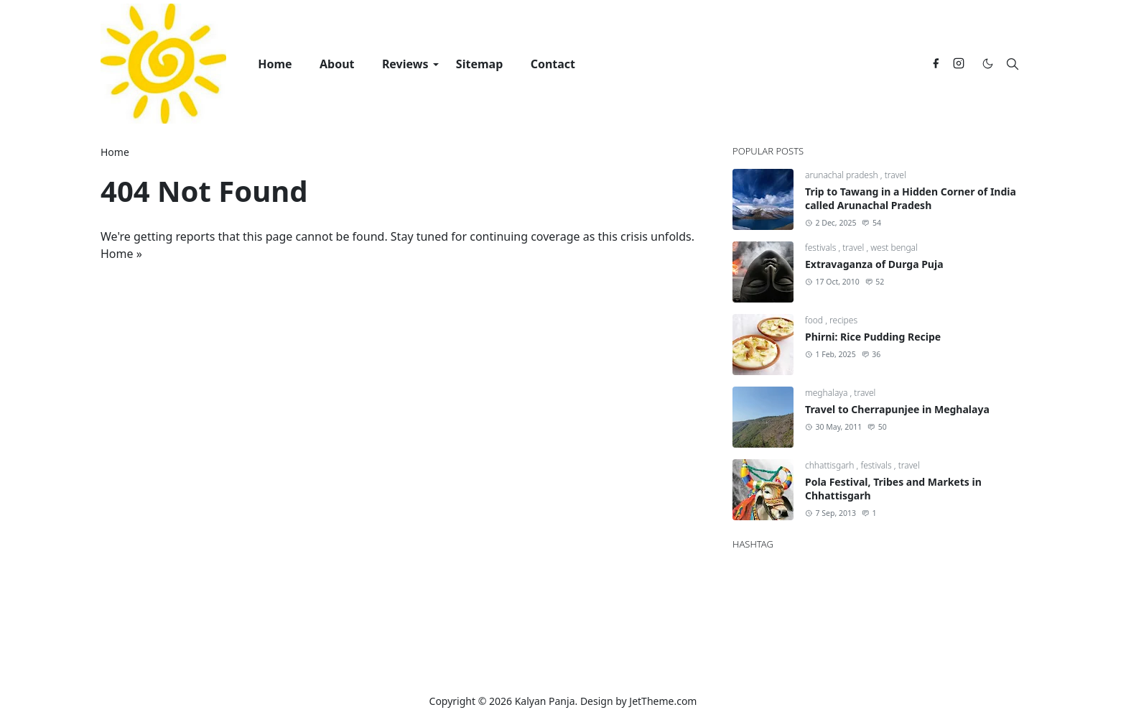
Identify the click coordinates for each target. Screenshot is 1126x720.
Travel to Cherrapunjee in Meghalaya (897, 409)
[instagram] (958, 64)
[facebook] (935, 64)
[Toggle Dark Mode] (988, 63)
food (815, 320)
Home (117, 254)
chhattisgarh (831, 465)
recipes (843, 320)
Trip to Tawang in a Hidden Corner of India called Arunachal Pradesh (910, 198)
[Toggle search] (1012, 64)
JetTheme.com (663, 701)
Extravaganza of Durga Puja (874, 264)
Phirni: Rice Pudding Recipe (873, 336)
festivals (821, 247)
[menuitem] (275, 64)
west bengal (894, 247)
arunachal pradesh (842, 175)
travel (895, 175)
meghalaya (827, 393)
